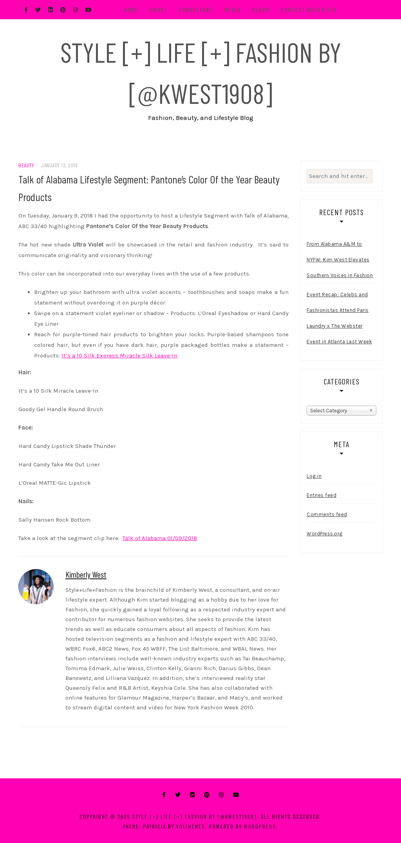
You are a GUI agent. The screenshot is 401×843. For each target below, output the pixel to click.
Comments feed (327, 514)
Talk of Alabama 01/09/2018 (160, 538)
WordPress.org (325, 534)
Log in (314, 476)
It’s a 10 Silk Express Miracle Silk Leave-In (119, 355)
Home (131, 9)
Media (232, 9)
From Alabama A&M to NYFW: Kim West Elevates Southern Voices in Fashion (340, 259)
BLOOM (261, 9)
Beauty (26, 165)
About (159, 9)
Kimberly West (86, 574)
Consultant (196, 9)
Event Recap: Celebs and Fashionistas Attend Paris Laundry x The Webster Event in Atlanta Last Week (339, 318)
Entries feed (321, 495)
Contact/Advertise (309, 9)
